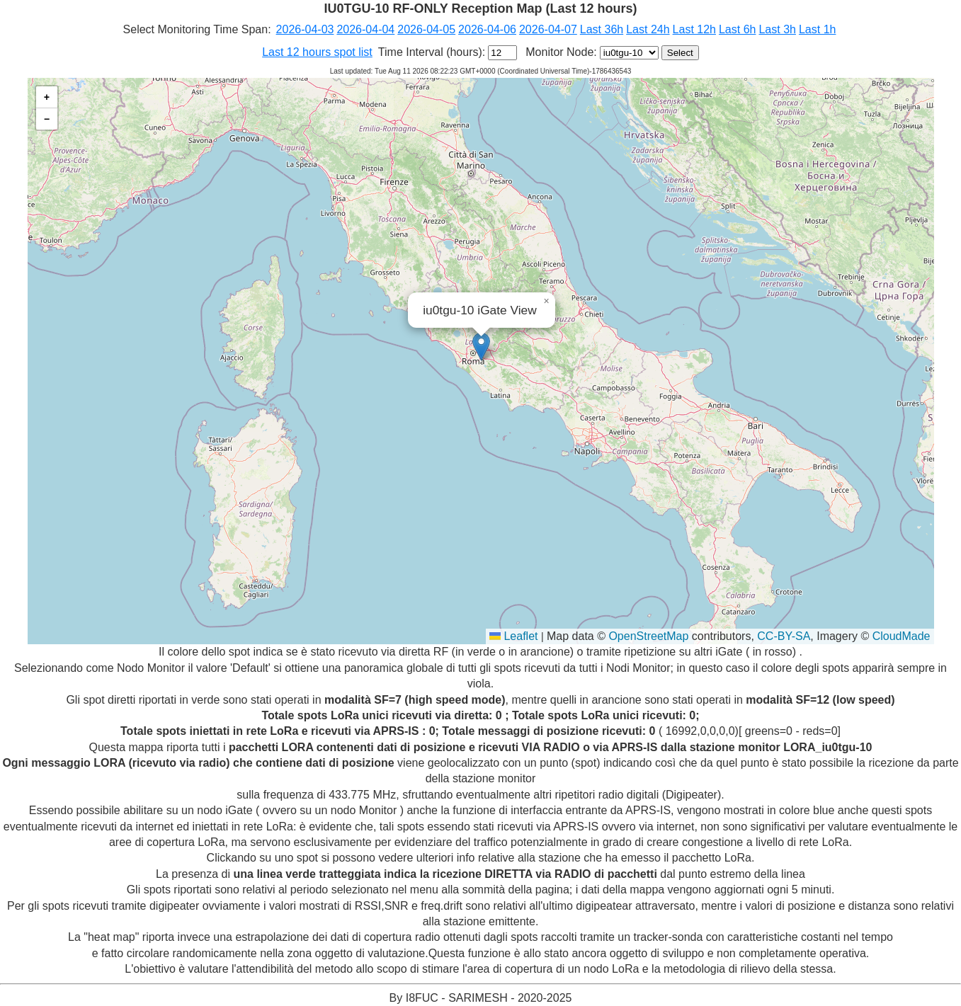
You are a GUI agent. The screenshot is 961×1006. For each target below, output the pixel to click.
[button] (481, 346)
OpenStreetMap (648, 636)
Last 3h (776, 29)
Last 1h (817, 29)
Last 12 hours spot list (317, 52)
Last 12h (694, 29)
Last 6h (737, 29)
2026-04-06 (487, 29)
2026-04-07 (548, 29)
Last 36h (601, 29)
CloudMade (901, 636)
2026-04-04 (365, 29)
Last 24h (647, 29)
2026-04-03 (305, 29)
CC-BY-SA (783, 636)
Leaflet (513, 636)
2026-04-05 (426, 29)
